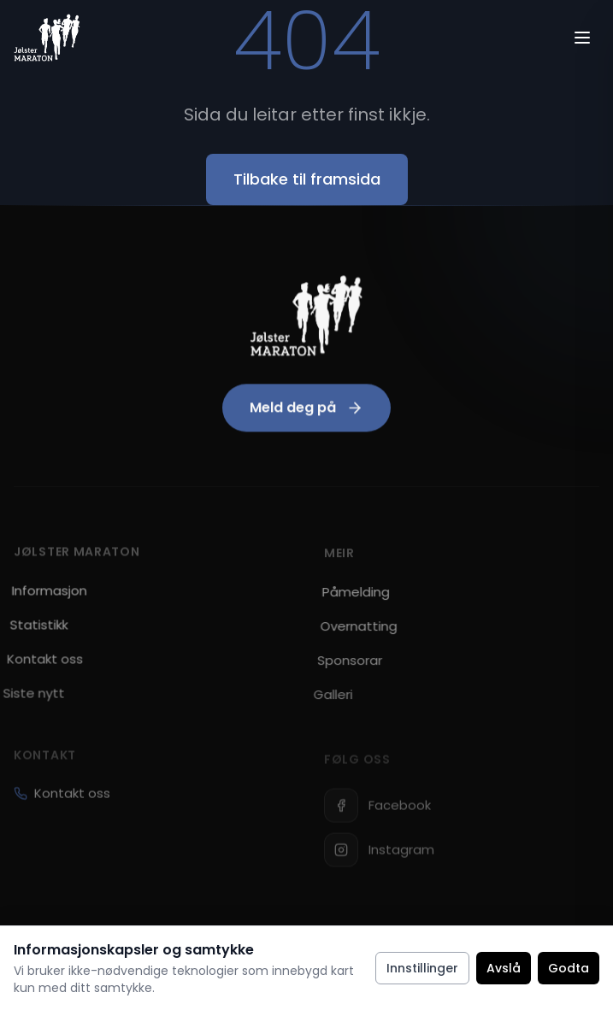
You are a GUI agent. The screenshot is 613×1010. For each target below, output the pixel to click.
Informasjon (42, 594)
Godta (568, 968)
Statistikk (30, 628)
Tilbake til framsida (306, 179)
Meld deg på (306, 410)
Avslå (503, 968)
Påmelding (349, 598)
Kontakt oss (62, 804)
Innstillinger (422, 968)
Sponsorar (336, 666)
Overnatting (348, 632)
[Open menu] (582, 38)
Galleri (316, 700)
